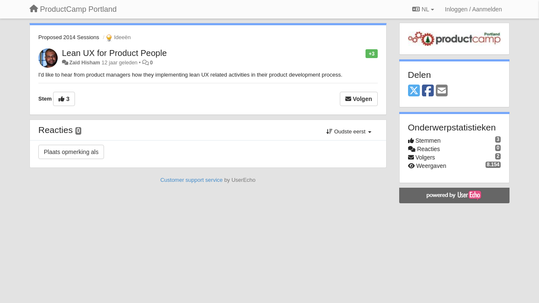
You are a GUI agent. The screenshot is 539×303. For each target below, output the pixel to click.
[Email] (442, 91)
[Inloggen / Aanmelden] (473, 9)
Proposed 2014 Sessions (68, 37)
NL (423, 9)
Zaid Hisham (84, 63)
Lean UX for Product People (114, 53)
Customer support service (191, 180)
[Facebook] (428, 91)
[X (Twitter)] (414, 91)
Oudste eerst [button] (348, 131)
